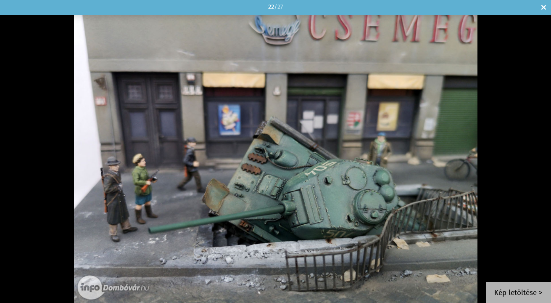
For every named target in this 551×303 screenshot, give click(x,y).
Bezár (543, 7)
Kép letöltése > (518, 293)
